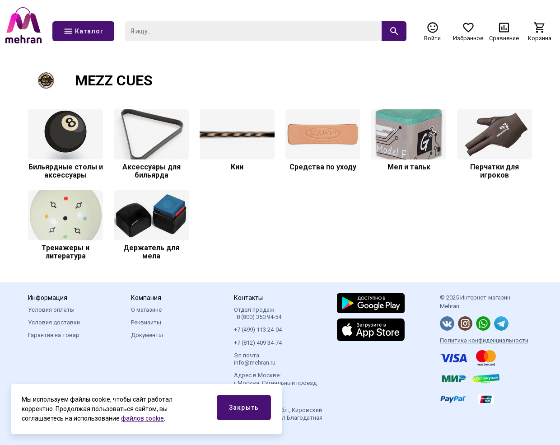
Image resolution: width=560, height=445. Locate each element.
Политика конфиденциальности (484, 340)
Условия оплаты (51, 309)
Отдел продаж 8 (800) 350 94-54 (257, 313)
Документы (147, 335)
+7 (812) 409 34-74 (258, 342)
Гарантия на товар (53, 335)
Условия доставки (54, 322)
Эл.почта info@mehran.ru (254, 359)
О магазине (146, 309)
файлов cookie (142, 418)
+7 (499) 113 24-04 (258, 329)
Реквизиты (146, 322)
